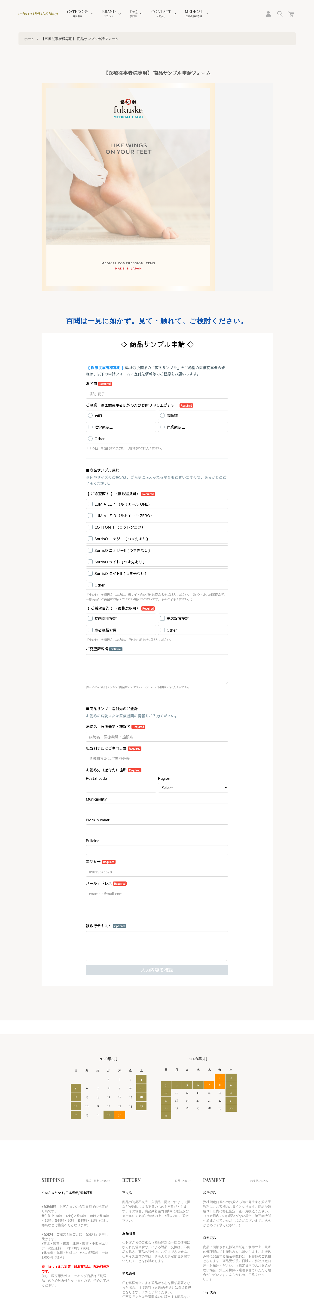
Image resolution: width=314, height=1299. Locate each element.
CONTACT (161, 13)
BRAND (109, 13)
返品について (51, 1217)
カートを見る (107, 1209)
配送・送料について (55, 1209)
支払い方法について (55, 1224)
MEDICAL (194, 13)
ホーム (29, 39)
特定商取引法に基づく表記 (60, 1232)
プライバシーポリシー (57, 1239)
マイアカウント (108, 1202)
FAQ (133, 13)
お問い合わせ (107, 1217)
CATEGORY (77, 13)
